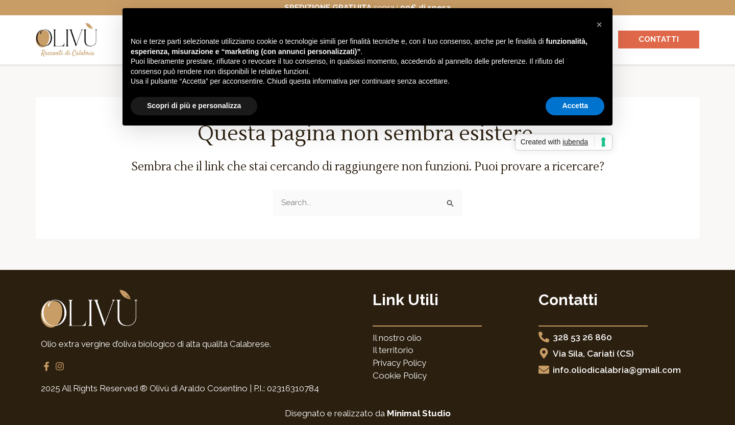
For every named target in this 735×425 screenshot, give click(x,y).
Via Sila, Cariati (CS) (593, 353)
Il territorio (393, 350)
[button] (599, 24)
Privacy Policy (399, 363)
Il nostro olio (397, 338)
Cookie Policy (400, 375)
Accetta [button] (575, 106)
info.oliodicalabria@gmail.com (617, 370)
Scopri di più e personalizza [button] (194, 106)
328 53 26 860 (582, 337)
